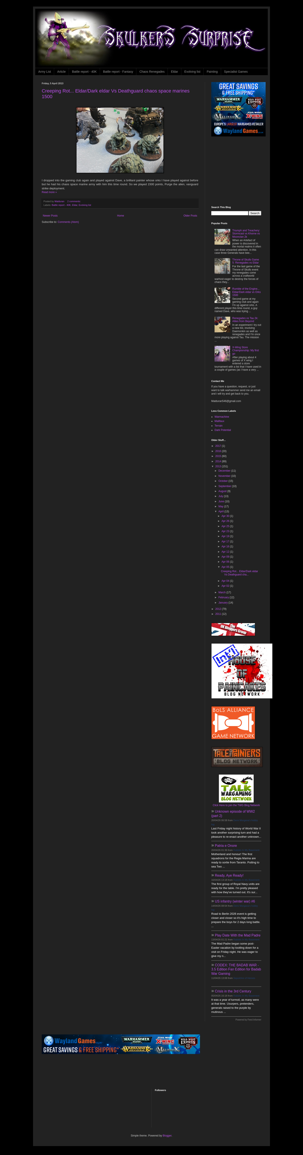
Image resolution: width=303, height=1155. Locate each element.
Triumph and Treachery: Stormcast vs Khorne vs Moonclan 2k (246, 233)
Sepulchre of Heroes (244, 978)
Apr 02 (225, 585)
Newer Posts (50, 215)
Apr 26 (225, 521)
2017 (218, 445)
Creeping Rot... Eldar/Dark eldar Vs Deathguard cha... (239, 573)
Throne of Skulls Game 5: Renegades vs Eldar (245, 261)
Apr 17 (225, 541)
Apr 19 (225, 536)
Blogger (167, 1135)
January (223, 602)
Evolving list (192, 71)
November (224, 475)
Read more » (49, 192)
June (221, 501)
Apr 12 (225, 551)
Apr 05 (225, 566)
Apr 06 (225, 561)
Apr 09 (225, 556)
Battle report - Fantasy (118, 71)
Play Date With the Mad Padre (238, 935)
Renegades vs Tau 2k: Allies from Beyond (245, 320)
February (224, 597)
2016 (218, 451)
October (223, 481)
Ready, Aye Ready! (229, 875)
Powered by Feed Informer (248, 1020)
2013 (218, 466)
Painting (212, 71)
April (221, 511)
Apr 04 (225, 580)
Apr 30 (225, 516)
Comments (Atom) (68, 222)
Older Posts (190, 215)
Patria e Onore (226, 845)
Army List (44, 71)
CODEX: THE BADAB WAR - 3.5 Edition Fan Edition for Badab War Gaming (236, 969)
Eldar (174, 71)
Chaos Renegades (152, 71)
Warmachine (222, 416)
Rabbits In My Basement (246, 850)
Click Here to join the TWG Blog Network (236, 805)
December (224, 470)
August (222, 491)
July (221, 496)
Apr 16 (225, 546)
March (222, 592)
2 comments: (74, 201)
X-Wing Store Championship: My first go (245, 350)
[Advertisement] (238, 171)
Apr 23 (225, 531)
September (225, 486)
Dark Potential (223, 430)
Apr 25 (225, 526)
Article (61, 71)
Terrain (219, 425)
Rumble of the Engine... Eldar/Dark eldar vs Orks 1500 (246, 292)
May (221, 506)
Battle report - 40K (84, 71)
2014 (218, 461)
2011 (218, 613)
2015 (218, 456)
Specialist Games (236, 71)
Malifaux (219, 421)
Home (120, 215)
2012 (218, 608)
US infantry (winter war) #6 (235, 901)
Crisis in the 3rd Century (233, 991)
